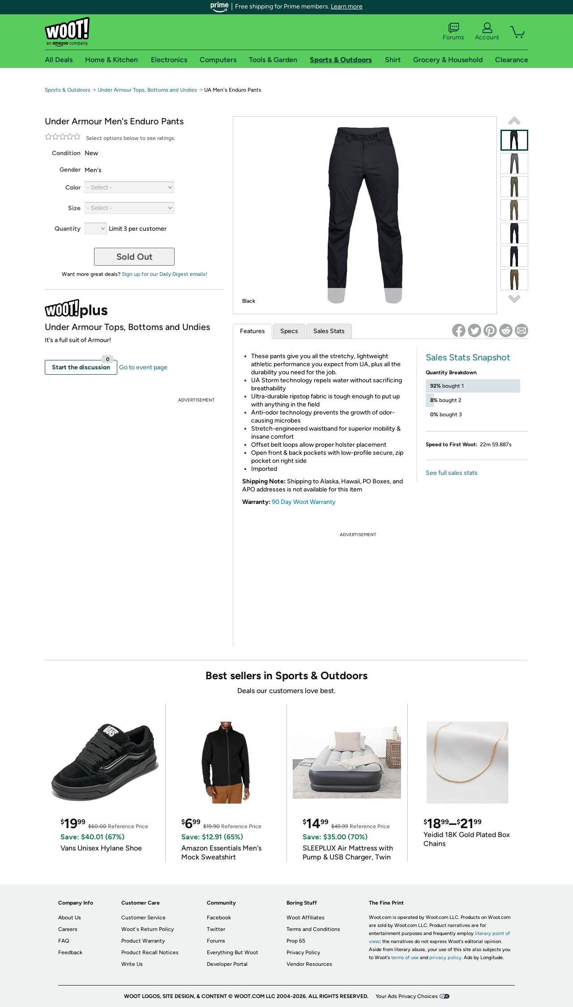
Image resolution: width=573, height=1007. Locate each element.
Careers (67, 929)
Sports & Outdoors (67, 90)
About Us (69, 917)
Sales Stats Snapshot (468, 357)
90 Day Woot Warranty (304, 502)
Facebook (219, 917)
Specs (289, 331)
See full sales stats (452, 473)
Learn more (347, 6)
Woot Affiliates (305, 917)
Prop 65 (295, 941)
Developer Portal (227, 964)
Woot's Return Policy (147, 929)
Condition (66, 153)
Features (252, 331)
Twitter (216, 929)
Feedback (70, 952)
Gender (70, 169)
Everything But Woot (232, 952)
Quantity (68, 229)
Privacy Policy (303, 952)
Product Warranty (143, 941)
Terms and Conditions (313, 929)
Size (74, 208)
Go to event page (143, 367)
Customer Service (143, 917)
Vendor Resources (309, 964)
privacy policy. (445, 957)
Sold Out (134, 256)
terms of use (405, 957)
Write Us (132, 964)
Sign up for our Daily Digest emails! (164, 274)
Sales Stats (329, 331)
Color (73, 187)
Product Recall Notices (150, 952)
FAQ (63, 941)
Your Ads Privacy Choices (407, 996)
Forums (453, 31)
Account (487, 31)
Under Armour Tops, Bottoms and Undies (147, 90)
